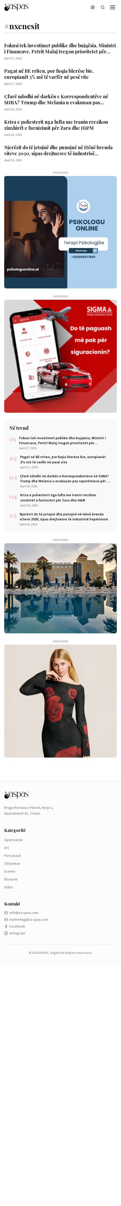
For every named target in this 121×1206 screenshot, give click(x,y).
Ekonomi (11, 879)
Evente (9, 871)
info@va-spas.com (21, 912)
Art (6, 848)
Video (8, 887)
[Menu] (112, 7)
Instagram (14, 933)
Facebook (14, 926)
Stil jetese (12, 863)
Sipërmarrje (13, 840)
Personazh (12, 855)
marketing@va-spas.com (26, 919)
